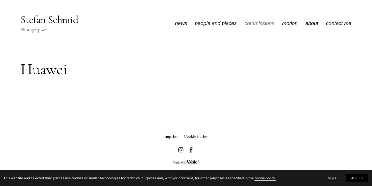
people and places (216, 23)
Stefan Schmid (50, 23)
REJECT (333, 178)
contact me (338, 23)
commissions (260, 23)
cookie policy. (264, 178)
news (181, 23)
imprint (171, 136)
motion (290, 23)
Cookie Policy (196, 136)
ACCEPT (357, 178)
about (311, 23)
